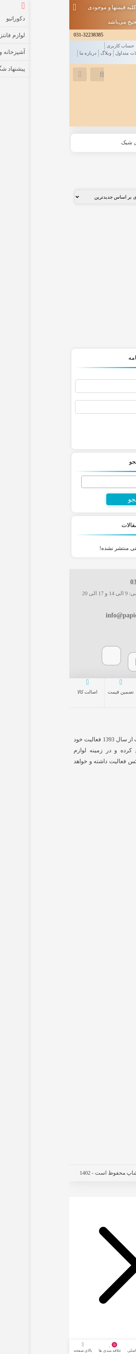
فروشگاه (100, 142)
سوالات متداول (60, 53)
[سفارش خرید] (49, 197)
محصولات (109, 45)
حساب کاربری (51, 45)
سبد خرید (120, 1011)
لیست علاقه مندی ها (106, 976)
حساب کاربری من (109, 987)
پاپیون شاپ (78, 739)
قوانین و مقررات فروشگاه (105, 53)
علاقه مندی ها (82, 45)
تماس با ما (120, 60)
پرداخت (122, 999)
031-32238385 (19, 35)
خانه (127, 45)
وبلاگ (36, 53)
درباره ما (18, 53)
